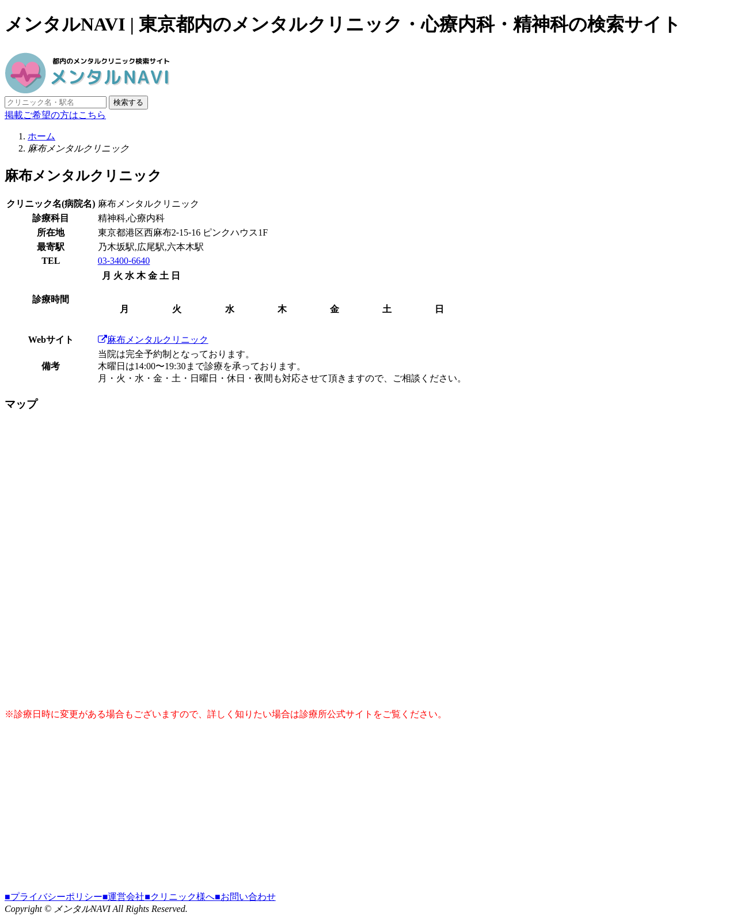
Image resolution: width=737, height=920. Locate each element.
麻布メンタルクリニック (153, 339)
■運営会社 (123, 897)
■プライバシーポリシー (53, 897)
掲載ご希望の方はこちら (55, 115)
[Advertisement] (350, 810)
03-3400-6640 (124, 261)
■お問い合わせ (245, 897)
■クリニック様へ (180, 897)
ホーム (41, 136)
